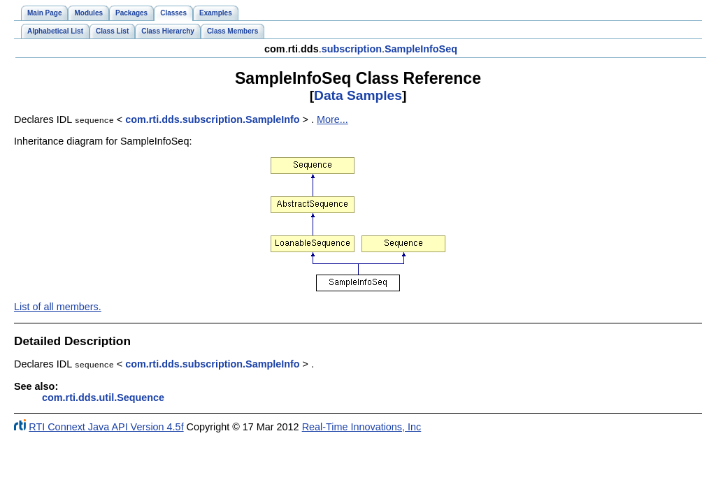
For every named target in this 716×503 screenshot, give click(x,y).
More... (332, 119)
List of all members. (57, 306)
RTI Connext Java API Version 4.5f (106, 425)
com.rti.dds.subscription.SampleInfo (212, 119)
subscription (352, 48)
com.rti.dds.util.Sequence (103, 396)
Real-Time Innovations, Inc (362, 425)
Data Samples (358, 95)
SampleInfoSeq (421, 48)
